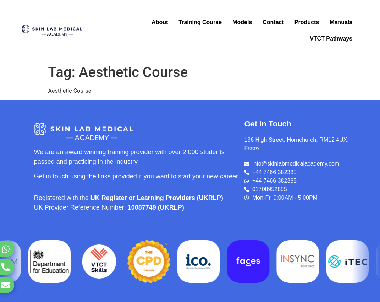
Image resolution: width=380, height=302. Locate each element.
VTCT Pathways (331, 39)
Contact (273, 22)
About (160, 22)
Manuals (341, 22)
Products (306, 22)
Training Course (200, 22)
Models (242, 22)
